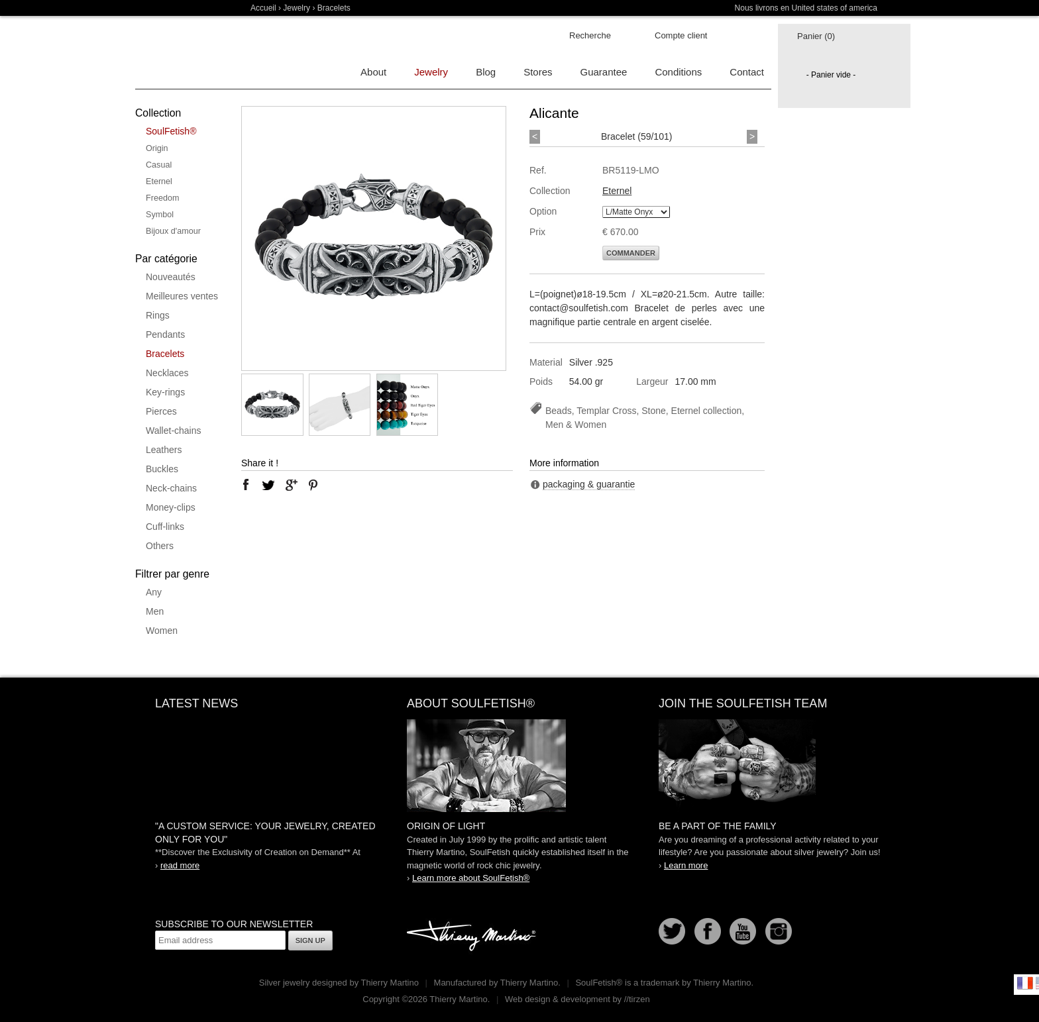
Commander (630, 253)
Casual (159, 165)
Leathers (164, 449)
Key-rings (165, 392)
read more (179, 865)
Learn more (686, 865)
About (373, 71)
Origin (157, 148)
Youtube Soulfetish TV (743, 931)
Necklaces (167, 373)
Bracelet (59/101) (636, 136)
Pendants (165, 334)
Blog (486, 71)
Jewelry (296, 8)
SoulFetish (519, 765)
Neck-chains (171, 488)
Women (162, 630)
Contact (747, 71)
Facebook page (707, 931)
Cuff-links (165, 526)
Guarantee (604, 71)
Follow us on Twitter (672, 931)
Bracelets (165, 353)
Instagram (778, 931)
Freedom (162, 198)
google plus (291, 485)
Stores (537, 71)
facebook (246, 485)
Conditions (678, 71)
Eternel (159, 181)
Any (154, 592)
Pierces (161, 411)
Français (1025, 983)
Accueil (263, 8)
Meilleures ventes (182, 296)
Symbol (160, 214)
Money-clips (170, 507)
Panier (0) (816, 36)
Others (160, 545)
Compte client (681, 35)
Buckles (162, 469)
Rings (158, 315)
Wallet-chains (173, 430)
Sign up (310, 941)
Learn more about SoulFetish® (470, 878)
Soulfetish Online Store (181, 53)
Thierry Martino (473, 936)
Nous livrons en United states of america (806, 8)
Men (155, 611)
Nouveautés (170, 277)
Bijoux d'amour (173, 231)
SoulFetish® (171, 131)
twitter (268, 485)
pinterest (313, 485)
